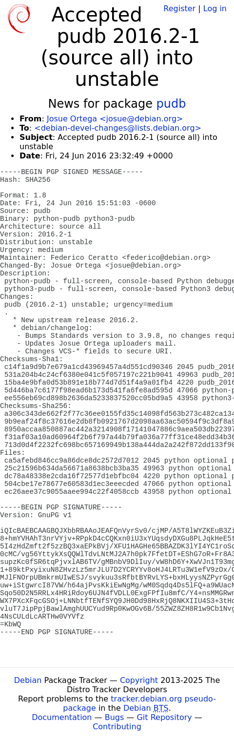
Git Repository (164, 717)
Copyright (139, 680)
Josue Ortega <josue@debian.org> (115, 118)
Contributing (117, 726)
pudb (171, 104)
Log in (215, 8)
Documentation (62, 717)
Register (179, 8)
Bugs (114, 717)
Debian (28, 680)
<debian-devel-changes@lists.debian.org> (117, 128)
